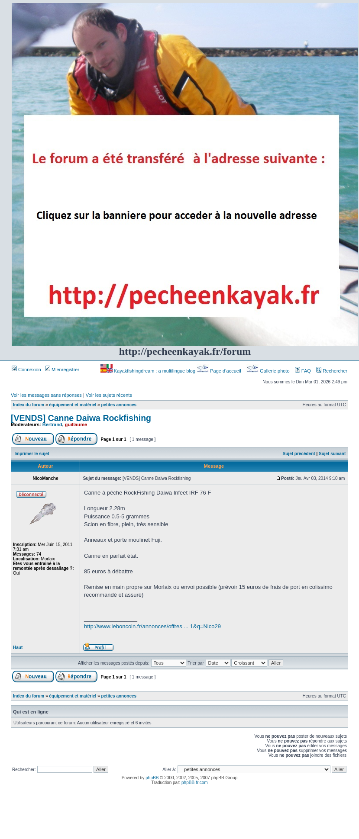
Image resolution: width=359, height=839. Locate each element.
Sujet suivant (332, 453)
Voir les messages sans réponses (46, 395)
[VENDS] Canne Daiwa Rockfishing (81, 418)
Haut (18, 647)
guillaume (76, 424)
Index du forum (28, 404)
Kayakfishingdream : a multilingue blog (148, 370)
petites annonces (118, 404)
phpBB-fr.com (194, 782)
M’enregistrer (62, 369)
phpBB (152, 777)
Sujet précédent (299, 453)
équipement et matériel (72, 404)
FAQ (303, 370)
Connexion (26, 369)
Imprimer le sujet (32, 453)
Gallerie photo (268, 370)
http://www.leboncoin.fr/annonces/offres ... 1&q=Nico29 (152, 626)
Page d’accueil (220, 370)
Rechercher (331, 370)
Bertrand (52, 424)
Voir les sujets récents (109, 395)
